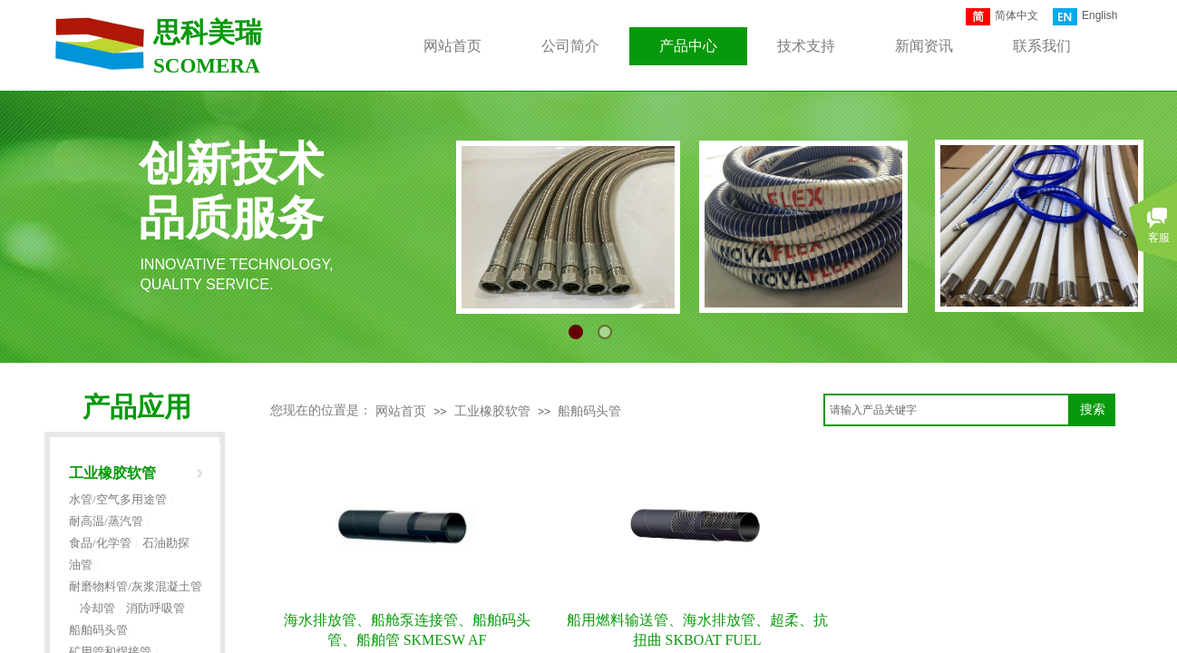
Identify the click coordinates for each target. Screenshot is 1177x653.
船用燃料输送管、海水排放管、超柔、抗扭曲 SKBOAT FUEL (697, 630)
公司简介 (570, 46)
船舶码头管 (589, 411)
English (1085, 16)
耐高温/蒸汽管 (106, 521)
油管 (80, 564)
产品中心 (688, 46)
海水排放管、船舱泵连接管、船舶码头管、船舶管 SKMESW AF (407, 630)
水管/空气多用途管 (118, 499)
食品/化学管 (100, 543)
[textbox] (946, 410)
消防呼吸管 (155, 608)
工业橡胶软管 (492, 411)
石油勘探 (166, 543)
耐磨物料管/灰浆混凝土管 (135, 586)
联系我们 (1042, 46)
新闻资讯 (924, 46)
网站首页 (400, 411)
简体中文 (1002, 16)
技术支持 (806, 46)
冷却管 (97, 608)
